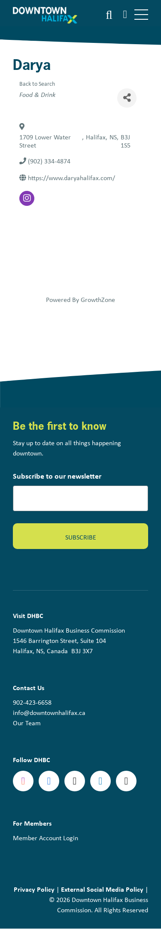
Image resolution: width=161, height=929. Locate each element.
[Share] (127, 98)
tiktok (126, 781)
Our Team (27, 722)
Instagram (23, 781)
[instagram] (26, 198)
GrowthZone (98, 299)
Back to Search (37, 83)
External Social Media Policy (102, 889)
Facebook (49, 781)
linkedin (100, 781)
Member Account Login (45, 837)
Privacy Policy (34, 889)
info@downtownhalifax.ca (49, 712)
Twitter (74, 781)
